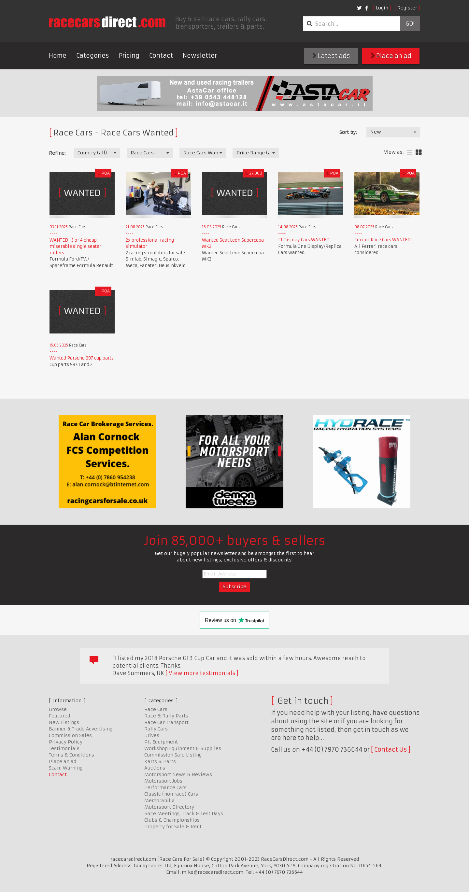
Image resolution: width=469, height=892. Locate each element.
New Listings (64, 722)
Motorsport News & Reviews (178, 774)
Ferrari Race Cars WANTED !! (384, 240)
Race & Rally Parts (166, 716)
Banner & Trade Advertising (80, 729)
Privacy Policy (65, 742)
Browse (58, 709)
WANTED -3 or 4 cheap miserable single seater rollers (75, 246)
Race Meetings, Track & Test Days (183, 813)
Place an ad (391, 56)
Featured (59, 716)
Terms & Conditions (71, 755)
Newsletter (200, 55)
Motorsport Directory (169, 807)
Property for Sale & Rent (173, 826)
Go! (409, 24)
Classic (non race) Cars (171, 794)
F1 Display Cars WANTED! (304, 240)
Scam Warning (65, 768)
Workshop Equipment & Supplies (182, 748)
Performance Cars (165, 787)
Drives (151, 735)
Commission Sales (70, 735)
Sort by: (348, 132)
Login (382, 8)
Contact (161, 55)
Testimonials (64, 748)
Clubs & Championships (172, 820)
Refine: (57, 153)
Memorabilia (159, 800)
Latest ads (331, 56)
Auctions (154, 768)
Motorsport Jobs (163, 781)
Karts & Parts (160, 761)
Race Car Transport (166, 722)
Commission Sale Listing (173, 755)
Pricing (129, 55)
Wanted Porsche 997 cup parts (82, 358)
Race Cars (155, 709)
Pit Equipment (161, 742)
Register (407, 8)
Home (57, 55)
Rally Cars (156, 729)
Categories (92, 55)
